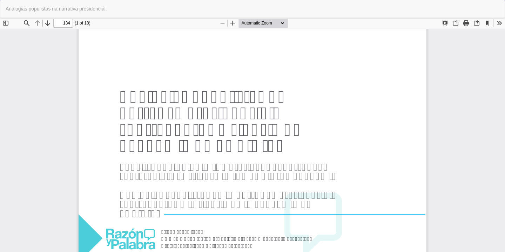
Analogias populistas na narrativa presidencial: (56, 9)
